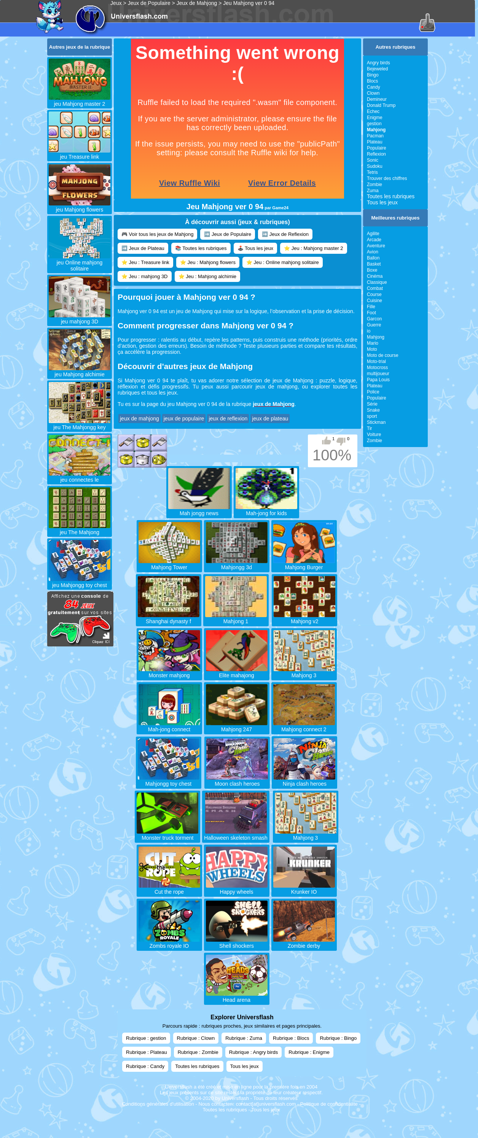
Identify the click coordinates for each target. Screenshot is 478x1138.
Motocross (377, 367)
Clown (373, 93)
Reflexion (376, 154)
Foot (371, 312)
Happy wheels (237, 889)
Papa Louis (378, 379)
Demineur (377, 99)
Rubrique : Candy (145, 1066)
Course (374, 294)
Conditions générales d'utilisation (158, 1104)
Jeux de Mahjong (197, 3)
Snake (373, 410)
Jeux (116, 3)
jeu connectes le (79, 477)
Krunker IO (304, 889)
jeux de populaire (184, 418)
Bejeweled (377, 69)
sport (372, 416)
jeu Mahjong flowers (79, 207)
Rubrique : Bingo (338, 1038)
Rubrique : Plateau (146, 1052)
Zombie (374, 184)
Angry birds (378, 62)
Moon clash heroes (237, 781)
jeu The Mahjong (79, 529)
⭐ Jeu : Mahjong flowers (208, 262)
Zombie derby (304, 943)
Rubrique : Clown (196, 1038)
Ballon (373, 258)
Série (372, 404)
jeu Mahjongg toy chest (79, 582)
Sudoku (374, 166)
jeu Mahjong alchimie (79, 371)
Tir (369, 428)
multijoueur (378, 373)
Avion (372, 252)
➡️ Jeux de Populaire (227, 234)
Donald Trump (381, 105)
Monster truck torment (167, 835)
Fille (371, 306)
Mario (372, 343)
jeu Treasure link (79, 154)
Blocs (372, 81)
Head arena (237, 997)
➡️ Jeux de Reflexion (285, 234)
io (368, 331)
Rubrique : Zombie (198, 1052)
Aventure (376, 245)
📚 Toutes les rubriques (201, 248)
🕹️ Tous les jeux (255, 248)
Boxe (372, 270)
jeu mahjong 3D (79, 318)
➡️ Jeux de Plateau (142, 248)
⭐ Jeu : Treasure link (145, 262)
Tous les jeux (382, 202)
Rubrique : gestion (146, 1038)
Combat (375, 288)
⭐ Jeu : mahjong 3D (144, 276)
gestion (374, 123)
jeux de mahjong (276, 387)
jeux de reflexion (228, 418)
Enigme (374, 117)
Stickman (376, 422)
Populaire (376, 148)
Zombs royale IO (169, 943)
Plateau (374, 142)
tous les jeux (162, 393)
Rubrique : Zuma (243, 1038)
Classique (377, 282)
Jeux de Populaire (149, 3)
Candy (373, 87)
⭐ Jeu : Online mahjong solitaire (282, 262)
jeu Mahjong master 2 (79, 101)
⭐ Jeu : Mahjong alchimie (207, 276)
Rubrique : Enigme (309, 1052)
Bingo (373, 75)
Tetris (372, 172)
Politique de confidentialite (329, 1104)
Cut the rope (169, 889)
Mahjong (375, 337)
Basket (374, 264)
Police (373, 392)
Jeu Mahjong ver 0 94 (248, 3)
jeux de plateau (270, 418)
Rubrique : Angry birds (253, 1052)
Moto (372, 349)
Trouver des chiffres (387, 178)
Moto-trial (376, 361)
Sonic (372, 160)
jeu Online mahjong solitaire (79, 262)
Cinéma (374, 276)
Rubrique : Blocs (291, 1038)
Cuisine (374, 300)
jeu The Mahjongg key (79, 424)
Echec (373, 111)
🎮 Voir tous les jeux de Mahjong (157, 234)
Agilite (373, 233)
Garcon (374, 319)
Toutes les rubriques (390, 196)
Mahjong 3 (305, 835)
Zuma (373, 190)
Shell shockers (237, 943)
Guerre (374, 325)
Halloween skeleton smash (236, 835)
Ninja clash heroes (304, 781)
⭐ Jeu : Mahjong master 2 (313, 248)
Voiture (374, 434)
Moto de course (382, 355)
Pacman (375, 135)
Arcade (374, 239)
